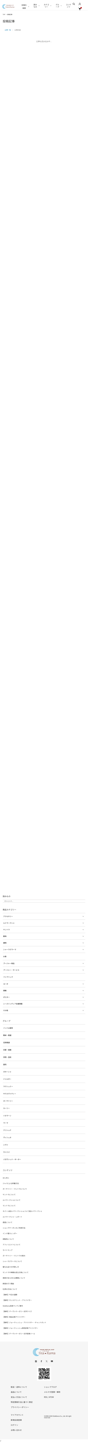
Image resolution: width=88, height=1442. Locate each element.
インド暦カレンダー (10, 1233)
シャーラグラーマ (9, 949)
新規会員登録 (16, 1419)
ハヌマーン (7, 1115)
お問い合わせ (16, 1430)
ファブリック (8, 977)
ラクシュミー (8, 1086)
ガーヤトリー (8, 1101)
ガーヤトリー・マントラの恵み (14, 1255)
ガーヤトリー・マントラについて (15, 1189)
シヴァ (5, 1145)
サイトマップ (7, 1250)
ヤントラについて (9, 1194)
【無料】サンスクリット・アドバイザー (17, 1300)
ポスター (6, 997)
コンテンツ (68, 5)
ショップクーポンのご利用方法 (14, 1228)
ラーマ (5, 1123)
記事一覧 (8, 30)
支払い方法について (19, 1397)
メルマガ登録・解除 (53, 1391)
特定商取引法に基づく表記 (22, 1402)
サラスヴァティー (9, 1093)
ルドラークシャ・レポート (12, 1217)
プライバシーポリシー (20, 1407)
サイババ (6, 1152)
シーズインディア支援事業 (12, 1004)
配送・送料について (19, 1386)
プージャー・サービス (11, 970)
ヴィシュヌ (7, 1137)
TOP (4, 14)
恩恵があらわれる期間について (14, 1278)
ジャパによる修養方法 (11, 1183)
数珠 (4, 936)
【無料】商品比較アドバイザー (14, 1317)
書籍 (4, 990)
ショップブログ (51, 1386)
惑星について (7, 1222)
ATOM (51, 1397)
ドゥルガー (7, 1079)
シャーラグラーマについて (12, 1261)
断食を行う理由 (8, 1283)
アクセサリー (8, 916)
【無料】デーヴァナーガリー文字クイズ (17, 1311)
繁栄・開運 (7, 1035)
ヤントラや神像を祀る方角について (16, 1272)
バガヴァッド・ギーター (12, 1159)
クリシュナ (7, 1130)
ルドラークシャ (9, 923)
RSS (46, 1397)
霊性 (4, 1064)
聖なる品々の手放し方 (11, 1267)
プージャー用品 (8, 963)
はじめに (6, 1178)
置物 (4, 943)
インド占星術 (8, 1028)
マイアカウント (17, 1414)
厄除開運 (6, 1042)
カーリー (6, 1108)
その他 (5, 1010)
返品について (16, 1391)
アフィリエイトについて (11, 1244)
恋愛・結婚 (7, 1050)
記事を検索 (24, 6)
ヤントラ (6, 929)
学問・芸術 (7, 1057)
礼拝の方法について (10, 1289)
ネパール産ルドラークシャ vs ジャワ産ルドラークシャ (22, 1211)
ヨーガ (5, 984)
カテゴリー (46, 5)
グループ (57, 5)
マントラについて (9, 1205)
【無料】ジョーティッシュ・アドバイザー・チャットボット (24, 1322)
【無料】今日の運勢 (10, 1294)
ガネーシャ (7, 1072)
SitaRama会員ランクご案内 (13, 1306)
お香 (4, 956)
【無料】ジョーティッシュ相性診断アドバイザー (20, 1328)
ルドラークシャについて (11, 1200)
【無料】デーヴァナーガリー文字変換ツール (19, 1333)
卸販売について (8, 1239)
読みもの (35, 5)
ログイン (15, 1424)
